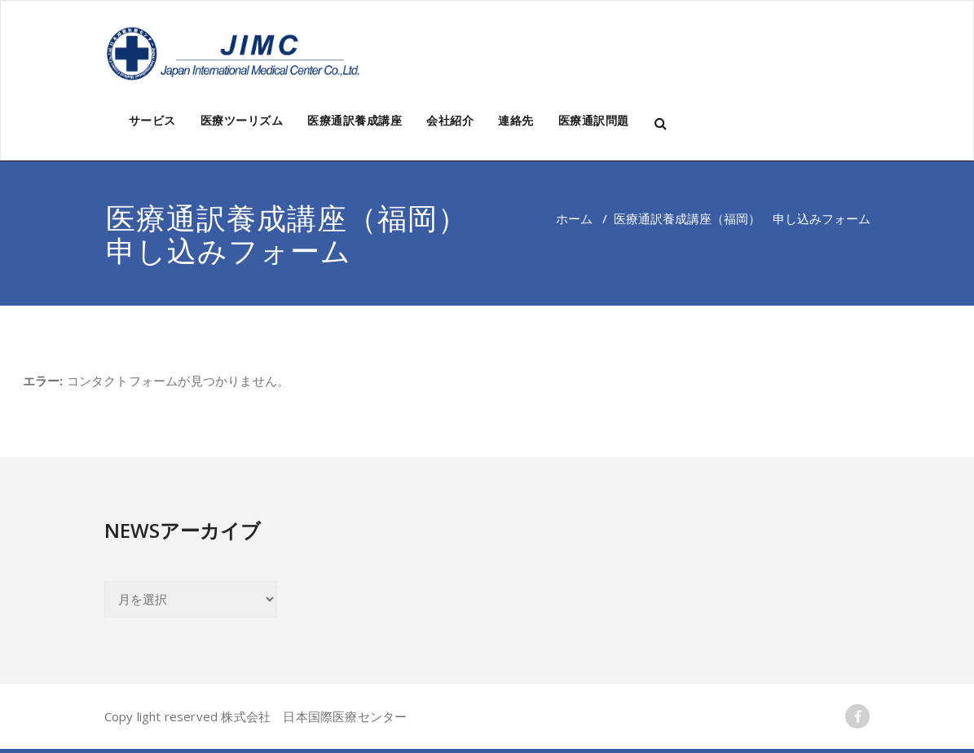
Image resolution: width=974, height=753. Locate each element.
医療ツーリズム (242, 120)
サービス (152, 120)
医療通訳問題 (593, 120)
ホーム (574, 218)
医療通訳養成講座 (354, 120)
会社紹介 (450, 120)
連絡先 (516, 120)
